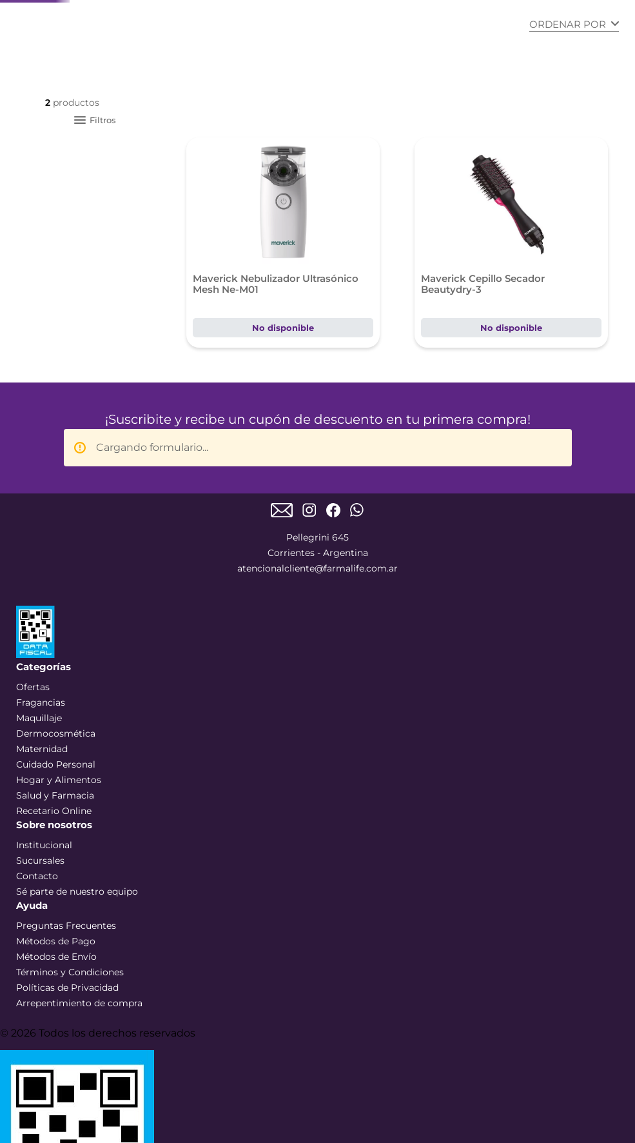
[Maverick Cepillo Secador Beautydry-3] (511, 242)
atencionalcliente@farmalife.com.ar (317, 568)
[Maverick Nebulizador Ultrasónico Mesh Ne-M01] (283, 242)
